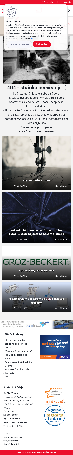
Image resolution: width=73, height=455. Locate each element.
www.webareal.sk (46, 452)
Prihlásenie (48, 2)
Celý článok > (62, 186)
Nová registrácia (64, 2)
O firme (8, 365)
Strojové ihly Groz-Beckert (36, 270)
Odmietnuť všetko (19, 44)
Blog (7, 376)
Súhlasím (41, 44)
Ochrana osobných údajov (18, 362)
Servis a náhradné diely (17, 369)
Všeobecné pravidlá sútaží (19, 351)
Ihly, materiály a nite (36, 180)
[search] (68, 10)
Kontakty (9, 373)
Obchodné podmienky (16, 340)
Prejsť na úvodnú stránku (36, 131)
